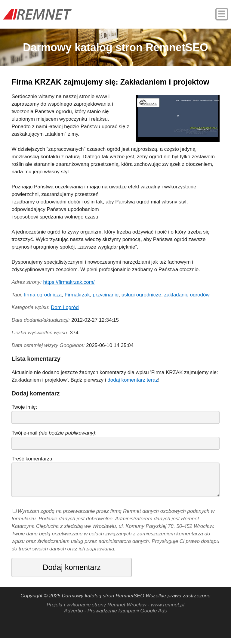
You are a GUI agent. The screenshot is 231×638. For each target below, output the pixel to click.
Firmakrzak (77, 295)
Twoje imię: (24, 407)
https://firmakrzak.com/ (69, 282)
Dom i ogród (65, 307)
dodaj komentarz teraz (132, 380)
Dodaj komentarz (72, 567)
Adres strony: (26, 282)
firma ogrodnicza (43, 295)
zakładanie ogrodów (186, 295)
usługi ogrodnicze (141, 295)
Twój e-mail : (54, 433)
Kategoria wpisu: (30, 307)
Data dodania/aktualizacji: (40, 320)
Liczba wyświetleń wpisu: (39, 333)
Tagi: (16, 295)
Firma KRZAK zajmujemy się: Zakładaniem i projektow (110, 82)
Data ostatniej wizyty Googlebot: (48, 345)
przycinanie (106, 295)
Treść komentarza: (32, 459)
